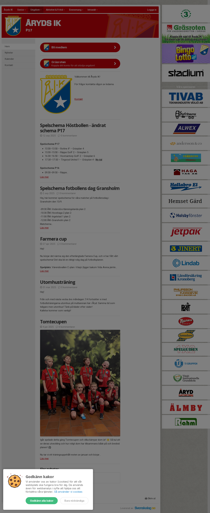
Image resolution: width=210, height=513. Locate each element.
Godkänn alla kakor (41, 500)
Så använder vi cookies (68, 491)
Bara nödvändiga (74, 500)
